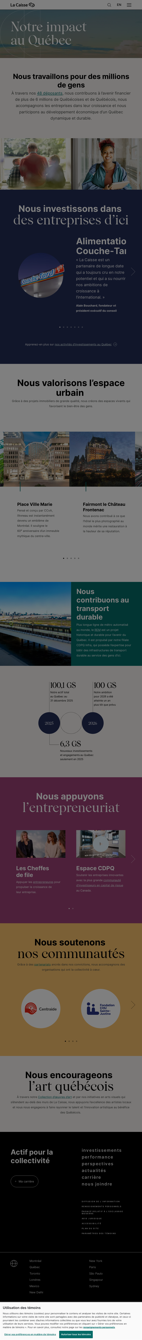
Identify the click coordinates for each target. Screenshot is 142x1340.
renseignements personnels (99, 1329)
